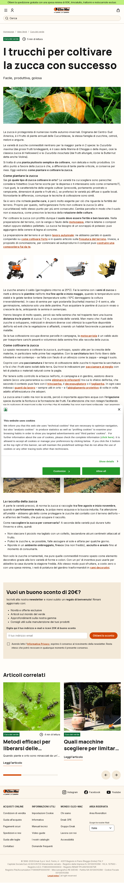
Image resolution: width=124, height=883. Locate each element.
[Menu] (5, 10)
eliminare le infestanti (66, 380)
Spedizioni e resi (12, 833)
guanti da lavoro (25, 388)
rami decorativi (99, 568)
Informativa (38, 820)
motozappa (76, 222)
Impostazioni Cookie (43, 813)
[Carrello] (118, 10)
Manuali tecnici (40, 826)
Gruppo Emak (68, 826)
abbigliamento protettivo (83, 388)
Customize (61, 471)
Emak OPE (66, 820)
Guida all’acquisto (12, 820)
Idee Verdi (22, 32)
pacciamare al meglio (99, 367)
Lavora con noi (69, 833)
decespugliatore (75, 384)
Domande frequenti (42, 846)
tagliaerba (97, 384)
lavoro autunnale (63, 235)
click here (107, 437)
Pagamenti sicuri (12, 826)
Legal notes (53, 876)
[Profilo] (12, 10)
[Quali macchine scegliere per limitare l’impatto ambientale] (73, 757)
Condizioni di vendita (14, 813)
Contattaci (8, 846)
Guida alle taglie (11, 840)
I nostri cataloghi (40, 840)
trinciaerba (54, 384)
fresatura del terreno (92, 239)
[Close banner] (119, 409)
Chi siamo (66, 813)
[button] (105, 775)
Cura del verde (37, 32)
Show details (106, 461)
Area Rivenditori (97, 813)
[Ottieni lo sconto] (104, 636)
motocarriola (89, 336)
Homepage (8, 32)
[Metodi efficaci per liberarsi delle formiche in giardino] (12, 763)
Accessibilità (67, 840)
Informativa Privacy (38, 644)
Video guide (38, 833)
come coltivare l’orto (34, 239)
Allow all (101, 471)
